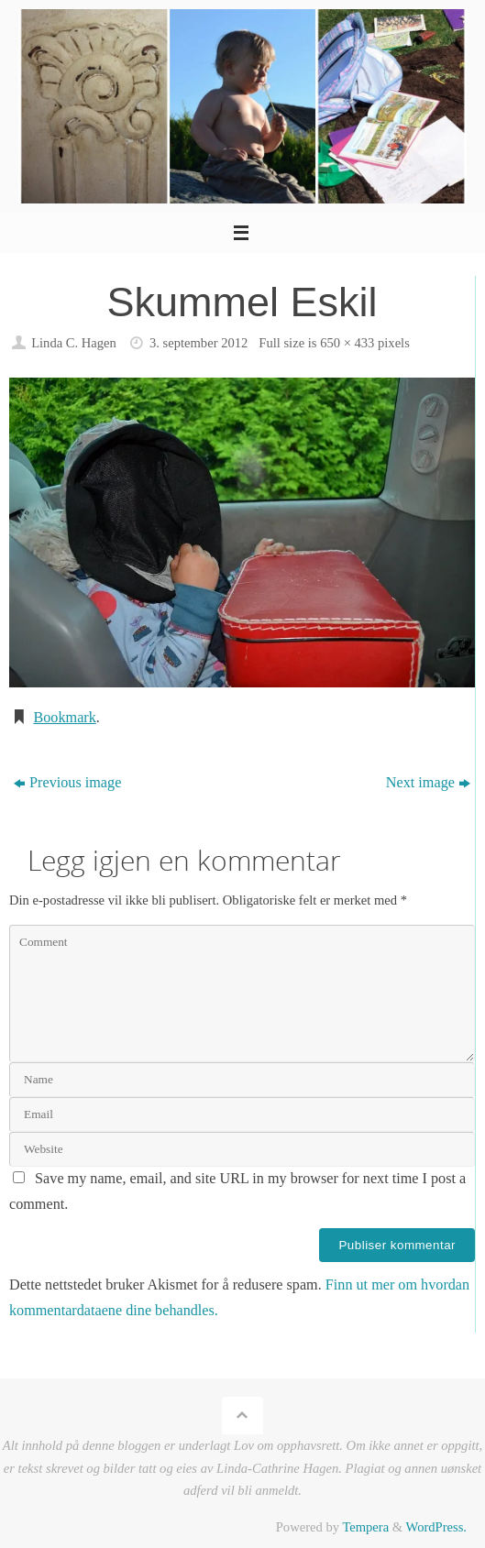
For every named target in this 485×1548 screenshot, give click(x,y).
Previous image (67, 782)
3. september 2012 (198, 342)
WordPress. (436, 1527)
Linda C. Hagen (73, 342)
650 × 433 (347, 342)
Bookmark (64, 717)
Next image (428, 782)
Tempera (365, 1527)
